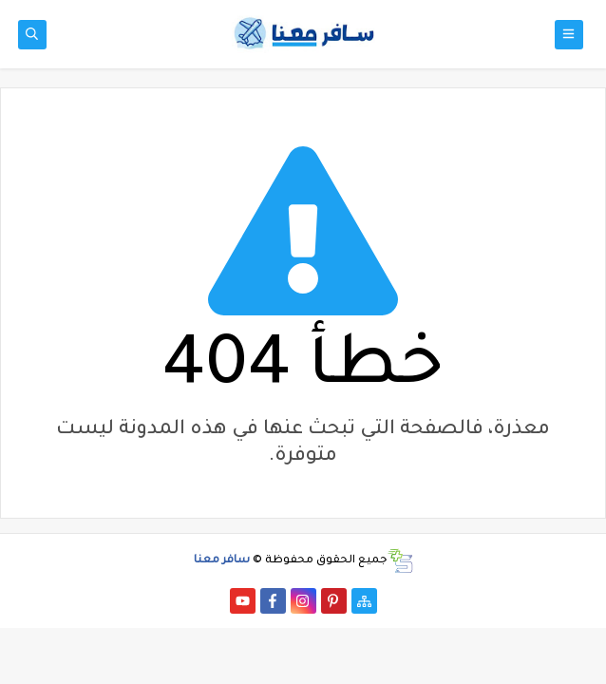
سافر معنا (222, 561)
